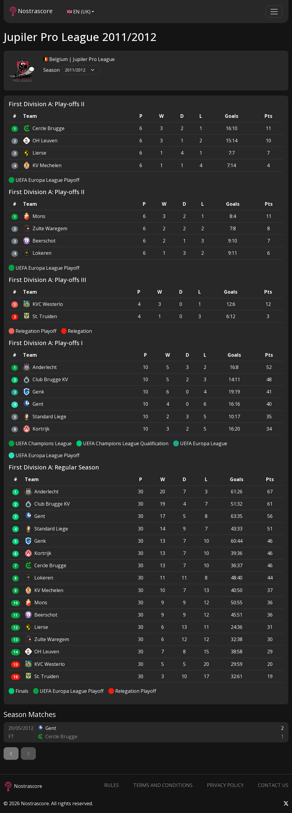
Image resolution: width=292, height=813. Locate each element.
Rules (111, 785)
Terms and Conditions (163, 785)
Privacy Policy (225, 785)
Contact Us (273, 785)
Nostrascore (31, 11)
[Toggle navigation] (274, 12)
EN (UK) (78, 11)
